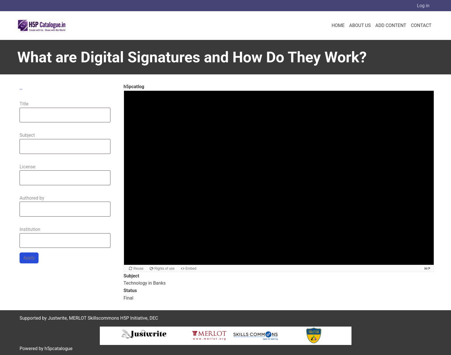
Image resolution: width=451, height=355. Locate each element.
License (27, 166)
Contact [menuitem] (421, 25)
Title (24, 104)
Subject (27, 135)
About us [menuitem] (360, 25)
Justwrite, (58, 318)
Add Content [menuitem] (390, 25)
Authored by (32, 198)
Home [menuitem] (338, 25)
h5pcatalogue (57, 348)
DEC (154, 318)
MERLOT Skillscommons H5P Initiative (108, 318)
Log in (423, 5)
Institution (30, 229)
